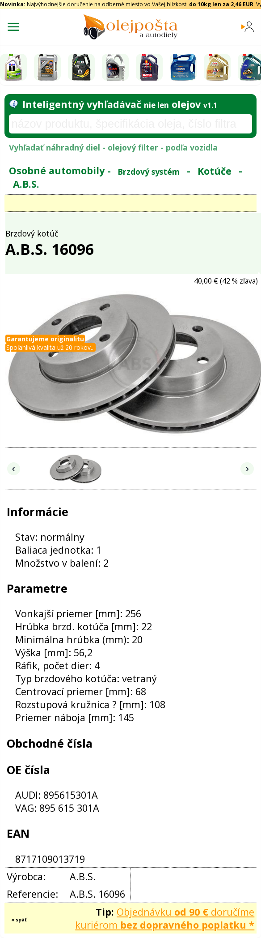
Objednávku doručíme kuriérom (164, 918)
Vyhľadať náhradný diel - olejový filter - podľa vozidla (113, 147)
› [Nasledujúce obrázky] (247, 468)
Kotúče (215, 170)
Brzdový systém (149, 171)
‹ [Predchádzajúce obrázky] (14, 468)
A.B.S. (26, 183)
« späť (19, 919)
